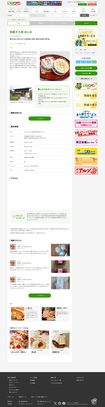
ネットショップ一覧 (56, 380)
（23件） (24, 43)
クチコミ (86, 23)
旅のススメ (11, 385)
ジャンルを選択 (50, 15)
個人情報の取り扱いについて (44, 401)
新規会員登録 (84, 4)
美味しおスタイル (13, 392)
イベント (19, 11)
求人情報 (92, 11)
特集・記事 (11, 11)
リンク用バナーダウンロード (25, 404)
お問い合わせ (80, 380)
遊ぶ (55, 11)
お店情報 (32, 380)
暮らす (74, 11)
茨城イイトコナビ (13, 380)
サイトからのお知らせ (56, 383)
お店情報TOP (14, 19)
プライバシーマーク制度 (72, 402)
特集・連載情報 (12, 377)
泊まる (83, 11)
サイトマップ (40, 404)
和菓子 (93, 52)
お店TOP (26, 11)
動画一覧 (53, 377)
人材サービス (11, 397)
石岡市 (85, 49)
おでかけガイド (12, 387)
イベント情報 (33, 377)
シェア (11, 47)
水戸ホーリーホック (14, 382)
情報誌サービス (22, 397)
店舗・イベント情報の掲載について (39, 397)
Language (94, 4)
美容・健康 (46, 11)
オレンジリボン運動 (13, 390)
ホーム (9, 19)
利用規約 (10, 404)
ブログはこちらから (29, 170)
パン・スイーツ (87, 52)
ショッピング (65, 11)
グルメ (37, 11)
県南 (81, 49)
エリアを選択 (17, 15)
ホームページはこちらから (31, 166)
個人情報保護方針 (23, 401)
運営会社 (10, 401)
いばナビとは (79, 377)
